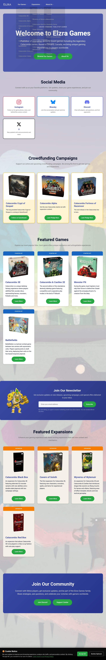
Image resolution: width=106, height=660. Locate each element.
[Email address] (60, 404)
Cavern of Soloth (48, 477)
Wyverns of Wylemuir (85, 477)
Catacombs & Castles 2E (52, 282)
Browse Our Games (45, 56)
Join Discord (42, 602)
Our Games (22, 4)
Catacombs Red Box (15, 537)
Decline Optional (95, 654)
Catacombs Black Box (16, 477)
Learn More (19, 301)
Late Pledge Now (53, 218)
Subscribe (89, 404)
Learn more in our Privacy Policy (48, 656)
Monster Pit (80, 282)
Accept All (80, 654)
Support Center (62, 602)
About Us (48, 4)
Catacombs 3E (12, 282)
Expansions (35, 4)
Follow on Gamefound (18, 218)
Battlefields (11, 340)
